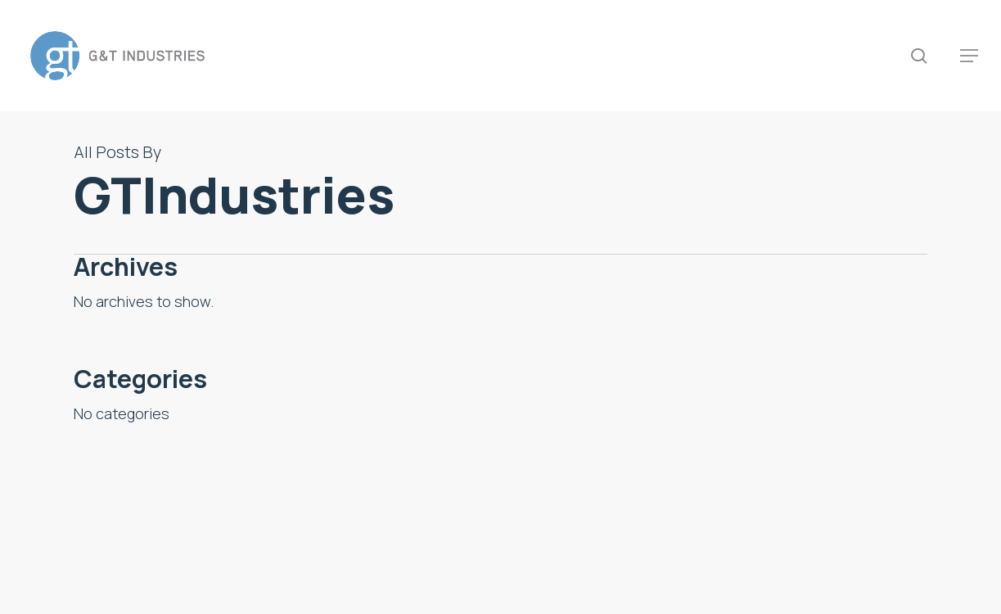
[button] (969, 55)
